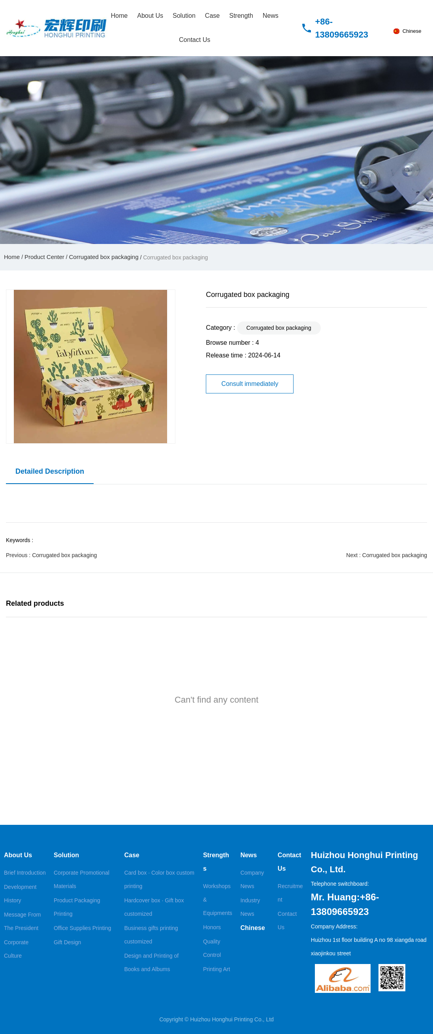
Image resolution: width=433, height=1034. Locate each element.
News (271, 15)
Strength (241, 15)
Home (119, 15)
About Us (150, 15)
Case (212, 15)
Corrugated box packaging (104, 256)
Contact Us (194, 39)
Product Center (44, 256)
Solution (184, 15)
